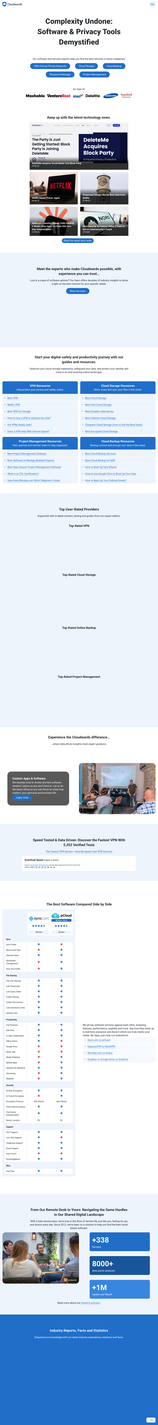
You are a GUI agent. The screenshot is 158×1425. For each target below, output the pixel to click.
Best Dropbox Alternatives (99, 411)
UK (42, 867)
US (39, 867)
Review (39, 932)
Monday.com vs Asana (100, 1052)
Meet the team (78, 291)
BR (48, 867)
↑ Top (151, 1420)
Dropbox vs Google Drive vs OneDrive (108, 1059)
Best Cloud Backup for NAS (100, 460)
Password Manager (60, 74)
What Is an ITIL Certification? (23, 473)
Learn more (22, 797)
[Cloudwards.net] (12, 4)
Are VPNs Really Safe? (19, 424)
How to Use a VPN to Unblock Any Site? (28, 418)
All (36, 867)
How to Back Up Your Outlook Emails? (106, 480)
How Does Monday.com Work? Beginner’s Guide (33, 480)
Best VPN (12, 398)
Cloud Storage (86, 66)
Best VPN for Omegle (19, 411)
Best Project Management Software (26, 453)
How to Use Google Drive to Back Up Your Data (110, 473)
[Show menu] (152, 4)
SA (51, 867)
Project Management (94, 74)
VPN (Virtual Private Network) (50, 66)
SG (54, 867)
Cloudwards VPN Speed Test (39, 865)
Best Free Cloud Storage (98, 404)
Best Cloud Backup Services (100, 453)
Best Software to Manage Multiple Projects (30, 460)
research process (90, 1302)
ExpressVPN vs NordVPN (101, 1046)
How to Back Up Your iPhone (101, 467)
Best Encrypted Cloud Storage (101, 431)
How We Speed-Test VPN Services (93, 851)
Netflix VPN (13, 404)
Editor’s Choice (61, 920)
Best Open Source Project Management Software (34, 467)
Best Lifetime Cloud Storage (100, 418)
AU (45, 867)
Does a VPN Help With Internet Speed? (28, 431)
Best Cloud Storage (95, 398)
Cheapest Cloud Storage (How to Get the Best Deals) (114, 424)
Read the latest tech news (78, 240)
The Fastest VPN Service (59, 851)
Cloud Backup (114, 66)
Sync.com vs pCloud (99, 1040)
